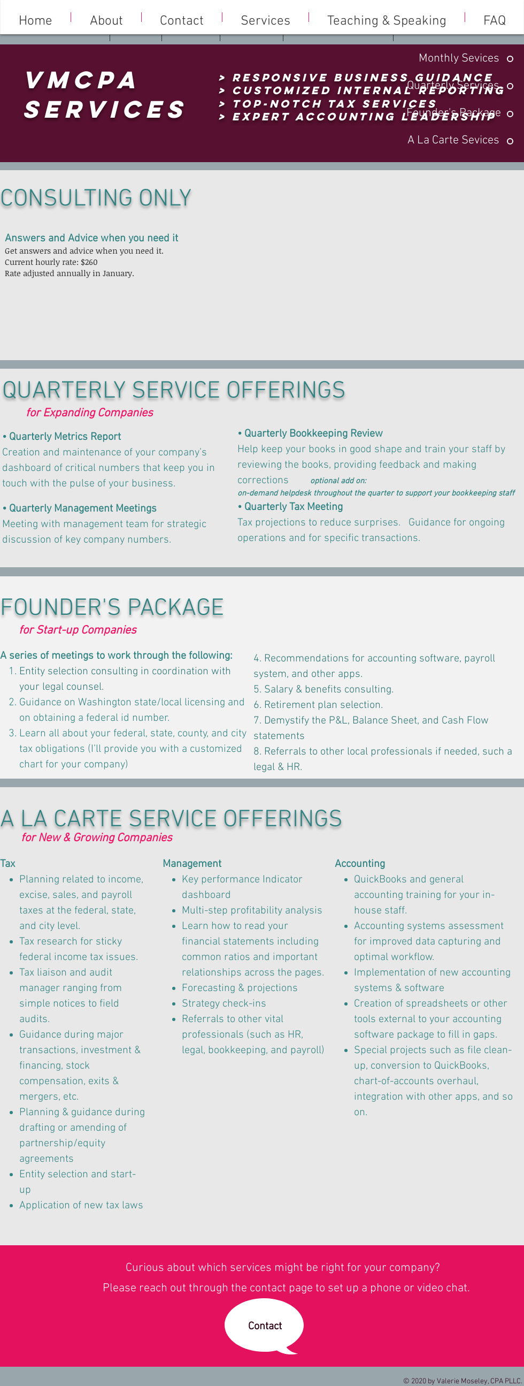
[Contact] (265, 1326)
